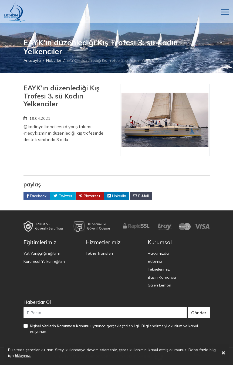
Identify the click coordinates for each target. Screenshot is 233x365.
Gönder (198, 312)
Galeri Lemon (159, 285)
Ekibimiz (155, 261)
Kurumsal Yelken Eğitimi (44, 261)
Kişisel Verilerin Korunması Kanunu (59, 325)
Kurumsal (160, 242)
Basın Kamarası (162, 277)
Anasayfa (32, 60)
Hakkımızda (158, 253)
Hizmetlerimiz (103, 242)
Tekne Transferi (99, 253)
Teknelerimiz (159, 269)
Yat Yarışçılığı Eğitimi (41, 253)
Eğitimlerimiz (39, 242)
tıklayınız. (23, 356)
